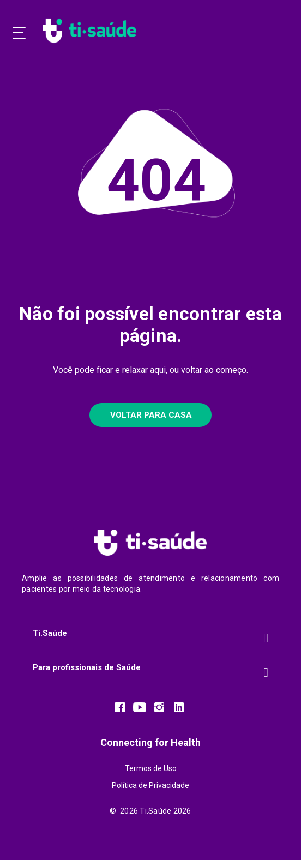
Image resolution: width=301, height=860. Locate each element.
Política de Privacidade (150, 785)
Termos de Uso (151, 768)
